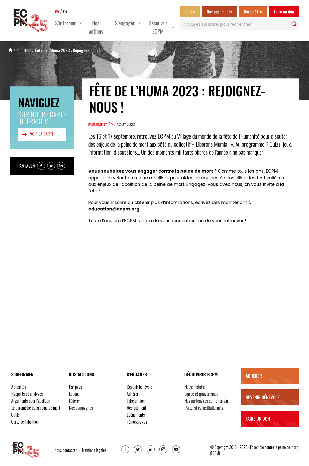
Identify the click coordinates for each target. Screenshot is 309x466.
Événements (136, 414)
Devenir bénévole (139, 387)
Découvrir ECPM (201, 374)
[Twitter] (138, 449)
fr (57, 11)
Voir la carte (37, 134)
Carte (190, 12)
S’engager (137, 374)
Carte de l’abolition (25, 421)
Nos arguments (219, 12)
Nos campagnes (81, 407)
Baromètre (253, 12)
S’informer (22, 374)
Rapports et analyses (27, 394)
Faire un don (284, 12)
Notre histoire (194, 387)
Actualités (24, 50)
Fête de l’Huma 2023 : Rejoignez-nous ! (67, 50)
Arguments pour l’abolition (30, 401)
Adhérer (132, 394)
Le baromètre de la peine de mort (35, 407)
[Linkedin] (151, 449)
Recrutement (136, 407)
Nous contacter (66, 450)
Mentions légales (94, 450)
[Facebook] (125, 449)
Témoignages (137, 421)
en (65, 11)
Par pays (75, 387)
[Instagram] (163, 449)
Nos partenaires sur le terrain (206, 401)
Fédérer (74, 401)
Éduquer (75, 394)
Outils (15, 414)
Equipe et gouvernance (201, 394)
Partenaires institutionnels (203, 407)
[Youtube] (176, 449)
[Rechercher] (294, 24)
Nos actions (81, 374)
